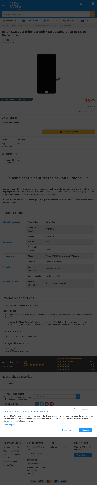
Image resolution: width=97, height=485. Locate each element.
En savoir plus (9, 425)
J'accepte (85, 430)
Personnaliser (67, 430)
